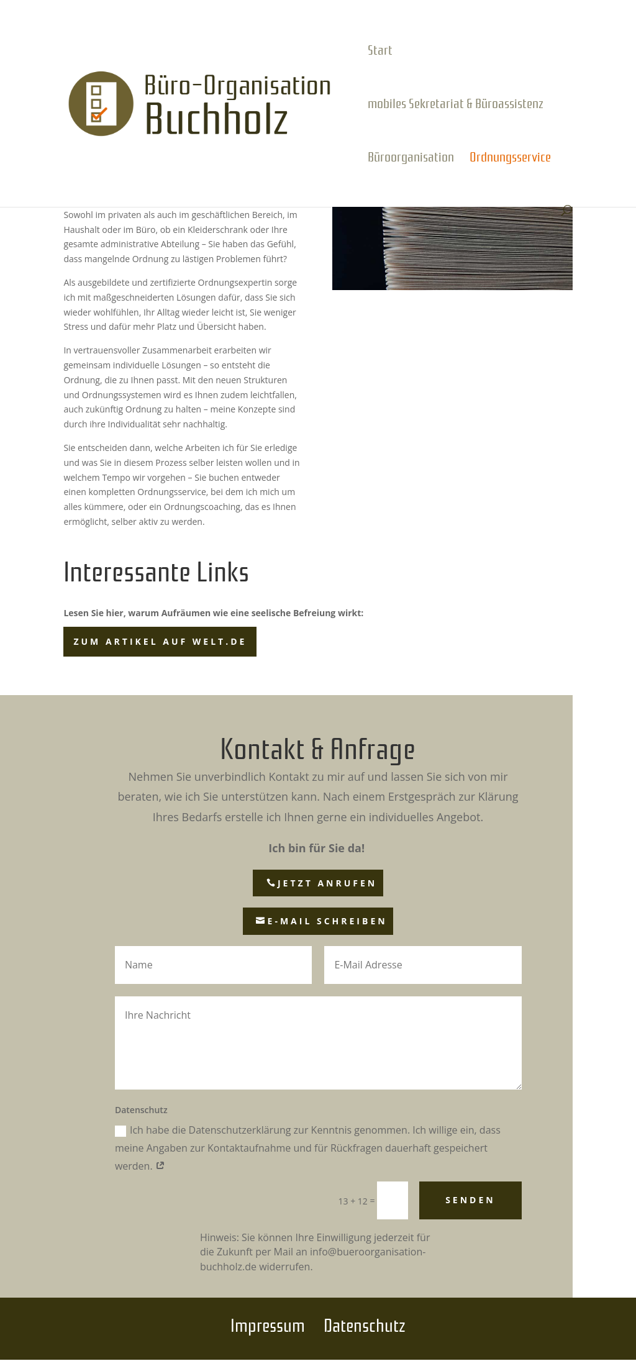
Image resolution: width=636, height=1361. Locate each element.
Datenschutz (365, 1323)
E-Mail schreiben (328, 921)
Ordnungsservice (510, 158)
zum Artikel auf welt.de (160, 641)
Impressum (267, 1323)
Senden (470, 1200)
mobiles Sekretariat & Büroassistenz (455, 105)
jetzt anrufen (327, 883)
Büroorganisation (411, 158)
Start (380, 51)
